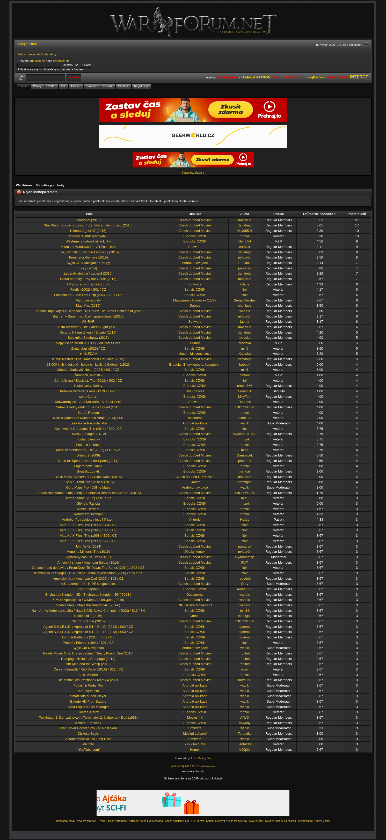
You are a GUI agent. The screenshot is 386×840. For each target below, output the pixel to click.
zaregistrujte (61, 60)
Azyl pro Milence (86, 821)
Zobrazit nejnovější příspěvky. (37, 54)
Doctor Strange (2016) (88, 621)
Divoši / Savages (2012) (88, 434)
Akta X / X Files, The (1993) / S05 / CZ (88, 530)
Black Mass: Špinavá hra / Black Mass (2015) (88, 477)
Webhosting (305, 821)
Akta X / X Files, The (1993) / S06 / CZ (88, 535)
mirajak (244, 247)
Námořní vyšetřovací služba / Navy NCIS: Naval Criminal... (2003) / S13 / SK (88, 611)
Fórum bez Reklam (193, 172)
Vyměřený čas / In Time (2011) (88, 557)
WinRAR (88, 321)
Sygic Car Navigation (88, 648)
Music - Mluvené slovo (195, 354)
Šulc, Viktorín (88, 675)
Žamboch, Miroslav (88, 375)
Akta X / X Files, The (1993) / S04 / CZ (88, 525)
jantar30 (245, 744)
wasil (245, 669)
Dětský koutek (194, 552)
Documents (194, 418)
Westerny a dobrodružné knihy (88, 241)
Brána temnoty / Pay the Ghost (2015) (88, 279)
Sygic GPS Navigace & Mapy (88, 263)
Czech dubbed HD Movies (195, 477)
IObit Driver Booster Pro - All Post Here (88, 728)
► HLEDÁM (88, 354)
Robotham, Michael (88, 514)
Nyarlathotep (244, 557)
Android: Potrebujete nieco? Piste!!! (88, 519)
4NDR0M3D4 (245, 407)
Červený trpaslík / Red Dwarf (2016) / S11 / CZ (88, 669)
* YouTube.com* (88, 749)
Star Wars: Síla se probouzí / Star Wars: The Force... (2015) (88, 225)
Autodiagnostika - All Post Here (88, 739)
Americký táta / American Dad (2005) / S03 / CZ (88, 578)
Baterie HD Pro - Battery (88, 701)
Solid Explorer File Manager (88, 707)
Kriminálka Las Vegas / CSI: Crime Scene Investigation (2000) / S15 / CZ (88, 573)
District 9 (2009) (88, 455)
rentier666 (244, 386)
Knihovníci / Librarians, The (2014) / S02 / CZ (88, 429)
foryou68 (244, 680)
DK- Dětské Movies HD (195, 605)
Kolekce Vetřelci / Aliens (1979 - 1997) (88, 391)
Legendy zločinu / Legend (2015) (88, 273)
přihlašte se (37, 60)
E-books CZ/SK (194, 236)
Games (195, 305)
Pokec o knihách (88, 445)
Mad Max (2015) (88, 305)
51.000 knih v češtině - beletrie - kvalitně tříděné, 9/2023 (88, 364)
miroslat (244, 338)
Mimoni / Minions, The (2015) (88, 552)
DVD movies (195, 391)
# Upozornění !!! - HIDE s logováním (88, 584)
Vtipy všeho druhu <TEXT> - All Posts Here (88, 343)
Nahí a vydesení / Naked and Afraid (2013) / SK (88, 418)
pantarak (244, 268)
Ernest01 (244, 391)
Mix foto (88, 744)
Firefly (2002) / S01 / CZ (88, 289)
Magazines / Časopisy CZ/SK (195, 300)
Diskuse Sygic (88, 733)
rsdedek (245, 578)
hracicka (244, 343)
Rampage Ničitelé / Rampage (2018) (88, 659)
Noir (245, 289)
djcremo (245, 627)
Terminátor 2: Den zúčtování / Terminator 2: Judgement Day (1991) (88, 717)
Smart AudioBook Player (88, 696)
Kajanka (245, 354)
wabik (245, 423)
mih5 (244, 348)
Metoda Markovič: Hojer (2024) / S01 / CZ (88, 370)
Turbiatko (244, 263)
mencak (244, 471)
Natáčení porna (137, 821)
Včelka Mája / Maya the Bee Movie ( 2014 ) (88, 605)
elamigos (244, 305)
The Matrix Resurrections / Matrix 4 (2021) (88, 680)
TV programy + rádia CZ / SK (88, 284)
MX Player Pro (88, 691)
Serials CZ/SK (194, 289)
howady (245, 723)
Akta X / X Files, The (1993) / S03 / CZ (88, 541)
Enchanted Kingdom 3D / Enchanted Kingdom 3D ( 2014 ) (88, 594)
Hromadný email (65, 821)
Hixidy (244, 519)
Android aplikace (195, 423)
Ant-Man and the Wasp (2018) (88, 664)
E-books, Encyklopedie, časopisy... (195, 364)
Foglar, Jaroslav (88, 439)
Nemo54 (244, 241)
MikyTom (244, 397)
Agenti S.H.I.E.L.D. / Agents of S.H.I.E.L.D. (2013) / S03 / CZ (88, 632)
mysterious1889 (244, 434)
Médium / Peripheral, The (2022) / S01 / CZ (88, 450)
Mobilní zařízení (195, 733)
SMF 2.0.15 (177, 766)
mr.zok (245, 236)
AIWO (244, 717)
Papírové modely (88, 300)
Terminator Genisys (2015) (88, 257)
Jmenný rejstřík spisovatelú (88, 236)
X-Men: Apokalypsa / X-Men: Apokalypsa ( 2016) (88, 600)
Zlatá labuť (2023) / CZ (88, 348)
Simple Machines (206, 766)
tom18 (244, 611)
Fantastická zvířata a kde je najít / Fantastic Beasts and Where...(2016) (88, 493)
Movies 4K (195, 717)
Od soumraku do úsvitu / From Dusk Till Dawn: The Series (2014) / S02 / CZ (88, 568)
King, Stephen (88, 589)
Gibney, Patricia (88, 503)
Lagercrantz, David (88, 466)
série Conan (88, 397)
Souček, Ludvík (88, 471)
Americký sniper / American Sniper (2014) (88, 562)
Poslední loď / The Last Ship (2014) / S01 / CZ (88, 295)
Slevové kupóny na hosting (280, 821)
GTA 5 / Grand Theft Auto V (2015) (88, 482)
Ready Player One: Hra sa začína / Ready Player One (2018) (88, 653)
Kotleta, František (88, 723)
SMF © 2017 (190, 766)
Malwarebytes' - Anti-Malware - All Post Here (88, 402)
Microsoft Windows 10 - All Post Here (88, 247)
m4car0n (244, 220)
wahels (244, 311)
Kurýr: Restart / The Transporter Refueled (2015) (88, 359)
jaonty (244, 321)
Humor (195, 343)
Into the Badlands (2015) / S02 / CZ (88, 637)
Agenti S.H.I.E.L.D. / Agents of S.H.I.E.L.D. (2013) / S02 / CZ (88, 627)
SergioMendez (244, 300)
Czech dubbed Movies (195, 220)
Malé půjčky (256, 821)
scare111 (244, 418)
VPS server (197, 821)
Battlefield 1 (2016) (88, 616)
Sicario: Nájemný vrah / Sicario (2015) (88, 332)
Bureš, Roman (88, 413)
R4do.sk (244, 402)
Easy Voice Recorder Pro (88, 423)
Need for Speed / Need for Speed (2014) (88, 461)
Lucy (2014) (88, 268)
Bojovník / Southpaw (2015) (88, 338)
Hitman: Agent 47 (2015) (88, 231)
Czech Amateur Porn (177, 821)
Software (194, 247)
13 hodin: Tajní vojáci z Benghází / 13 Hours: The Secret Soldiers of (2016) (88, 311)
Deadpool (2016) (88, 220)
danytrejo (244, 225)
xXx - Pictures (195, 744)
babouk (244, 364)
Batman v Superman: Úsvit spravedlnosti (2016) (88, 316)
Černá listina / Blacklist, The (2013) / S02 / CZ (88, 380)
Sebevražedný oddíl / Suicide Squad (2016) (88, 407)
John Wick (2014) (88, 546)
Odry (244, 584)
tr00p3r (244, 749)
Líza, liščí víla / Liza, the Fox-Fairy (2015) (88, 252)
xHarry (245, 284)
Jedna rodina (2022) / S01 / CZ (88, 498)
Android (195, 519)
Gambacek (245, 455)
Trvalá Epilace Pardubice (112, 821)
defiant (245, 375)
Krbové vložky (322, 821)
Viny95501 (245, 231)
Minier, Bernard (88, 509)
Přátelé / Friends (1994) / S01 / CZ (88, 643)
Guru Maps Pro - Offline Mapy (88, 487)
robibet (244, 653)
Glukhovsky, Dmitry (88, 386)
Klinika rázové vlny (236, 821)
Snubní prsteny (214, 821)
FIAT (244, 562)
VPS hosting (156, 821)
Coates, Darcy (88, 712)
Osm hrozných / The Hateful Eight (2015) (88, 327)
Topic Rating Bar (201, 758)
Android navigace (195, 263)
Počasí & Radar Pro (88, 685)
